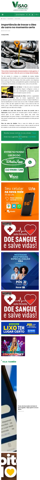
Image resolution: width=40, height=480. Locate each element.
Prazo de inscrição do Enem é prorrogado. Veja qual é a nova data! (28, 407)
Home (4, 18)
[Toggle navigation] (2, 15)
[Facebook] (27, 14)
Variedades (10, 18)
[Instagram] (29, 14)
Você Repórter (20, 14)
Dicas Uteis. (18, 18)
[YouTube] (32, 14)
